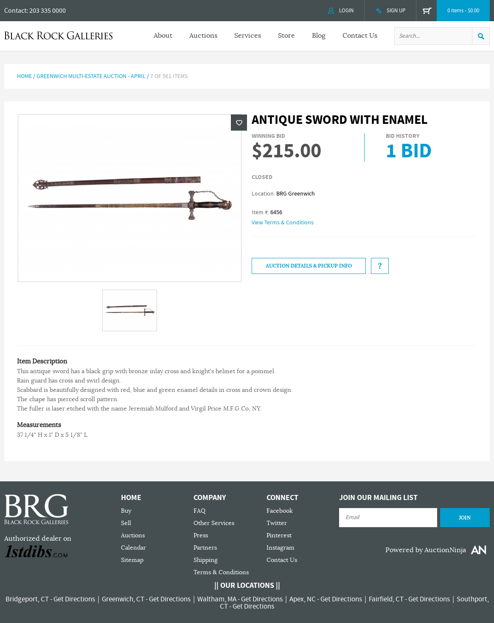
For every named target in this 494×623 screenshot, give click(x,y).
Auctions (203, 35)
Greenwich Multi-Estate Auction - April (91, 76)
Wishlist (239, 123)
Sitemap (132, 560)
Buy (126, 510)
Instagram (281, 547)
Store (286, 35)
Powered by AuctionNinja (425, 550)
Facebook (280, 510)
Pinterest (279, 535)
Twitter (277, 523)
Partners (205, 547)
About (163, 35)
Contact (15, 10)
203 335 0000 (47, 10)
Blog (319, 35)
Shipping (206, 560)
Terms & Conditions (221, 572)
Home (24, 76)
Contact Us (359, 35)
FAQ (199, 510)
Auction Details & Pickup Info (309, 266)
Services (247, 35)
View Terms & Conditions (283, 222)
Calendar (133, 547)
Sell (126, 523)
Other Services (214, 523)
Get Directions (74, 599)
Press (201, 535)
